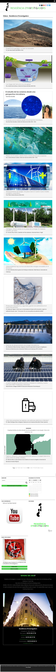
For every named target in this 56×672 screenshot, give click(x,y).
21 (40, 468)
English (49, 3)
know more (14, 566)
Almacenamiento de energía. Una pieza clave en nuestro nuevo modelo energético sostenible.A (27, 192)
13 (26, 468)
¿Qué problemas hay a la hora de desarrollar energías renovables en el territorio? (27, 267)
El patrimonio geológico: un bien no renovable (20, 48)
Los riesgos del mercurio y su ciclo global (18, 84)
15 (29, 468)
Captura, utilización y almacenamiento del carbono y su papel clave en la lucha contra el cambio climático (28, 457)
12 (24, 468)
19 (36, 468)
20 (38, 468)
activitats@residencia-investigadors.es (28, 639)
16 (31, 468)
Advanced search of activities (14, 485)
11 (23, 468)
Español (42, 3)
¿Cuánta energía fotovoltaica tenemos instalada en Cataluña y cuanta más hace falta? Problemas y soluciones (27, 383)
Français (45, 3)
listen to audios (14, 569)
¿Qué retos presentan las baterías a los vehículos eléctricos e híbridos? (27, 420)
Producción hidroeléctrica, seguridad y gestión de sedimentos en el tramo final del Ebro (26, 306)
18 (34, 468)
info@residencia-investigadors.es (28, 635)
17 (33, 468)
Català (39, 3)
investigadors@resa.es (28, 643)
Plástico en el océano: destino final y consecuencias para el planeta (26, 156)
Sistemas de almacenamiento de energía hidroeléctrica (22, 345)
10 (21, 468)
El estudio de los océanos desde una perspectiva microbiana (24, 120)
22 (41, 468)
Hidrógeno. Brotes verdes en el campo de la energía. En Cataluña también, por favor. (25, 229)
